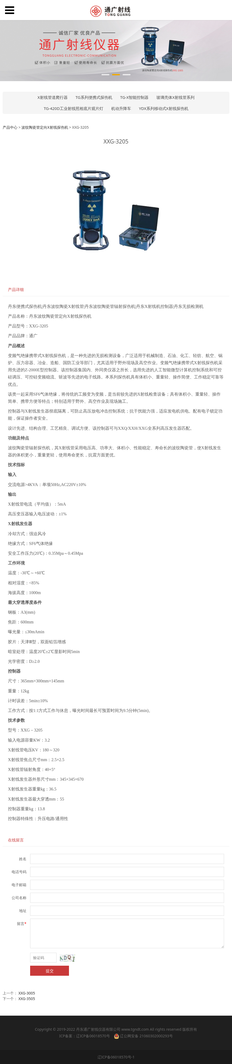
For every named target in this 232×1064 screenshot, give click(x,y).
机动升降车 (121, 108)
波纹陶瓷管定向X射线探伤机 (44, 127)
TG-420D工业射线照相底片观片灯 (73, 108)
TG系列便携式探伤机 (94, 97)
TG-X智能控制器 (134, 97)
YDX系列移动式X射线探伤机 (163, 108)
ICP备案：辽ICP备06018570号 (84, 1035)
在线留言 (16, 840)
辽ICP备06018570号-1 (116, 1057)
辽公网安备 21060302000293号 (143, 1036)
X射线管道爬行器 (53, 97)
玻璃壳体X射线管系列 (175, 97)
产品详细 (16, 289)
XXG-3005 (26, 993)
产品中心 (10, 127)
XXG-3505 (26, 998)
